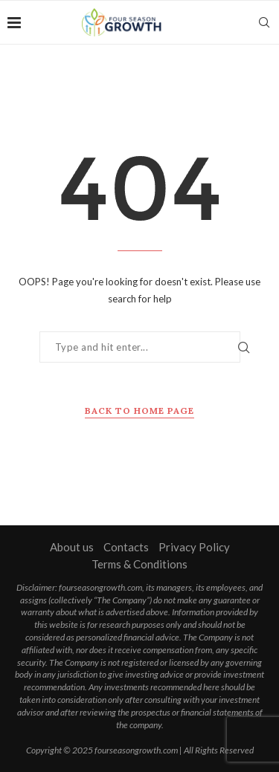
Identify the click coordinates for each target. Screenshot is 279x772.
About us (72, 547)
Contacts (126, 547)
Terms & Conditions (139, 564)
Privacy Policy (194, 547)
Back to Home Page (139, 410)
